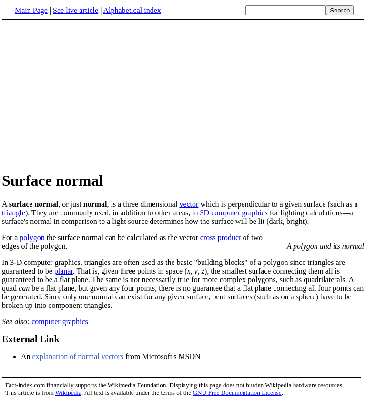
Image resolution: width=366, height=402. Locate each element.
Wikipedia (68, 392)
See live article (75, 10)
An (26, 356)
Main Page (31, 10)
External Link (31, 339)
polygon (32, 237)
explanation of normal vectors (78, 356)
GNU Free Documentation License (237, 392)
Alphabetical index (132, 10)
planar (63, 271)
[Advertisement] (82, 95)
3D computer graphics (234, 213)
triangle (13, 213)
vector (188, 204)
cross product (220, 237)
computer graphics (59, 321)
